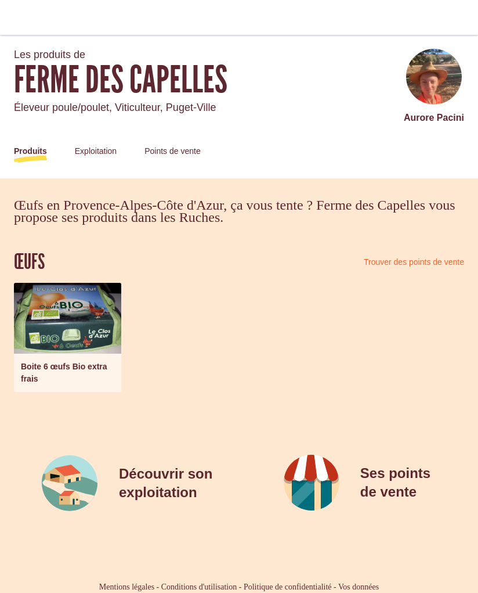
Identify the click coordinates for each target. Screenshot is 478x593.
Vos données (358, 587)
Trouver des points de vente (414, 262)
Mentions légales (126, 587)
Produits (30, 151)
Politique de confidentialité (288, 587)
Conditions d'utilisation (199, 587)
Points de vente (172, 151)
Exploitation (96, 151)
